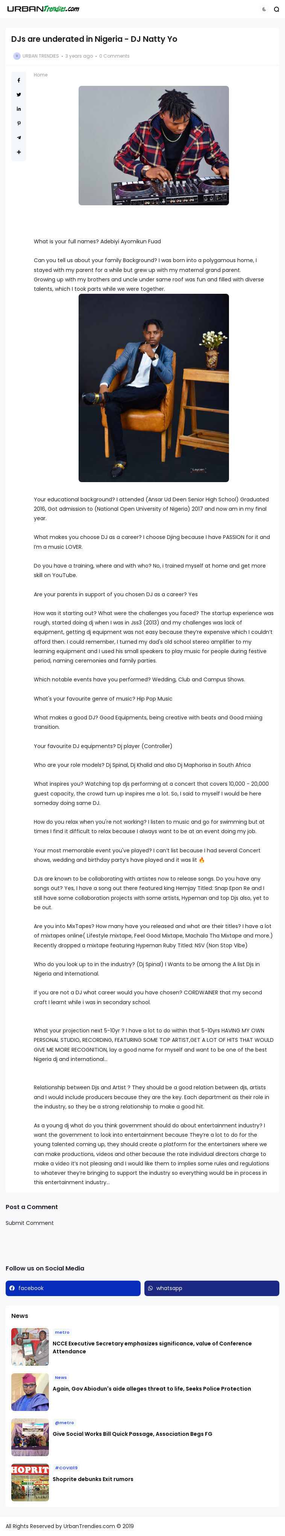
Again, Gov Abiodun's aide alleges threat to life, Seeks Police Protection (152, 1388)
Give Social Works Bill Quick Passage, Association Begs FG (132, 1434)
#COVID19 (66, 1468)
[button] (264, 9)
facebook (31, 1288)
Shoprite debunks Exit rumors (93, 1479)
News (61, 1377)
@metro (64, 1423)
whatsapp (169, 1288)
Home (40, 75)
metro (62, 1332)
